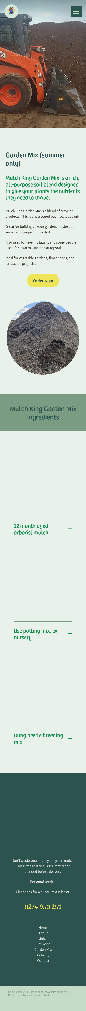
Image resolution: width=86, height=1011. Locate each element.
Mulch (43, 938)
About (43, 933)
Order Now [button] (43, 280)
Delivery (43, 955)
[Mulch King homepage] (37, 11)
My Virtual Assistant (38, 995)
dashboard (36, 992)
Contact (43, 960)
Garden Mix (43, 949)
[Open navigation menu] (76, 11)
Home (43, 927)
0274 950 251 (43, 906)
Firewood (43, 944)
